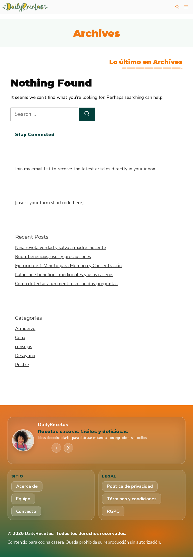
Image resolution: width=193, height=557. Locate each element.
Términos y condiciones (132, 499)
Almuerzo (25, 329)
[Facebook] (56, 448)
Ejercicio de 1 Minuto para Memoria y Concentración (68, 266)
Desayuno (25, 356)
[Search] (87, 114)
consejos (23, 347)
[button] (177, 7)
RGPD (113, 511)
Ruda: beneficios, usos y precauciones (53, 257)
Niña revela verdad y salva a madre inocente (60, 248)
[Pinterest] (68, 448)
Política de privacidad (130, 486)
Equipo (23, 499)
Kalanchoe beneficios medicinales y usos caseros (64, 275)
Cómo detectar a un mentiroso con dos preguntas (66, 284)
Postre (22, 365)
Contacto (26, 511)
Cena (20, 338)
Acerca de (27, 486)
